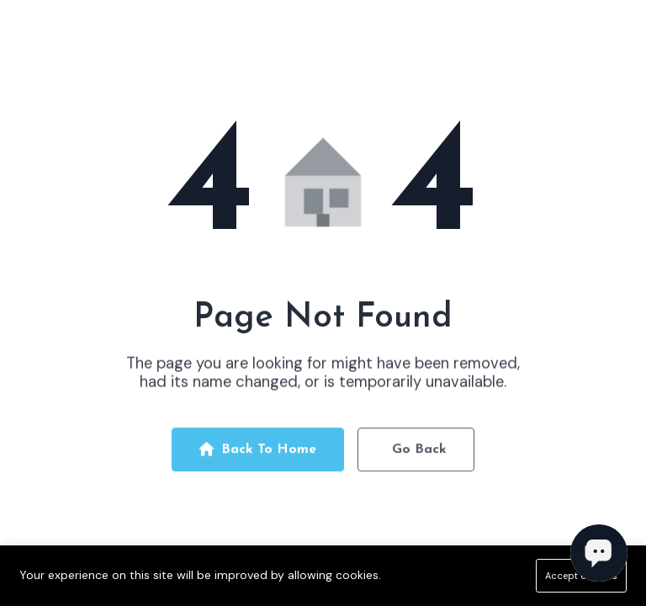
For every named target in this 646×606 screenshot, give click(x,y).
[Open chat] (598, 553)
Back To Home (257, 453)
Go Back (419, 453)
